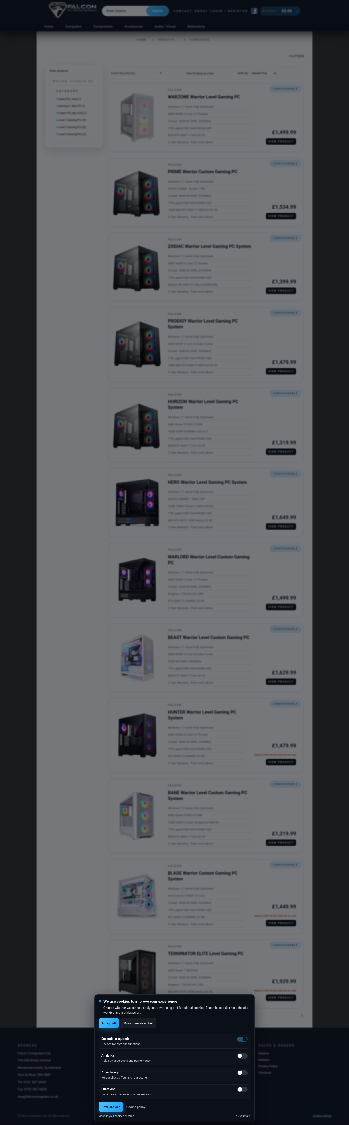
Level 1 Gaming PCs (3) (72, 120)
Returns (263, 1053)
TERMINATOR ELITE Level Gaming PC (205, 953)
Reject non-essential (138, 1023)
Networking (196, 26)
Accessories (133, 26)
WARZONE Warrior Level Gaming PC (204, 97)
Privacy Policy (267, 1066)
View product (281, 141)
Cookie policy (135, 1107)
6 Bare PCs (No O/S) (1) (72, 113)
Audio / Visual (165, 26)
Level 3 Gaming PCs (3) (72, 134)
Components (103, 26)
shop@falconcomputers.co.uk (37, 1096)
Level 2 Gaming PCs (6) (72, 127)
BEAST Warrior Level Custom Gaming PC (209, 637)
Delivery (263, 1059)
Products (166, 39)
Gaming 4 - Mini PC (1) (71, 106)
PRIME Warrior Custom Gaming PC (202, 171)
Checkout (264, 1072)
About (201, 11)
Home (48, 26)
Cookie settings (322, 1115)
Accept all (109, 1023)
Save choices (111, 1107)
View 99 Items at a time (200, 73)
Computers (73, 26)
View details (243, 1116)
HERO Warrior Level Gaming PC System (207, 482)
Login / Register (229, 11)
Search (157, 11)
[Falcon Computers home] (73, 11)
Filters (296, 56)
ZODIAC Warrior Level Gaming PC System (209, 246)
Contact (182, 11)
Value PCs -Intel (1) (69, 99)
